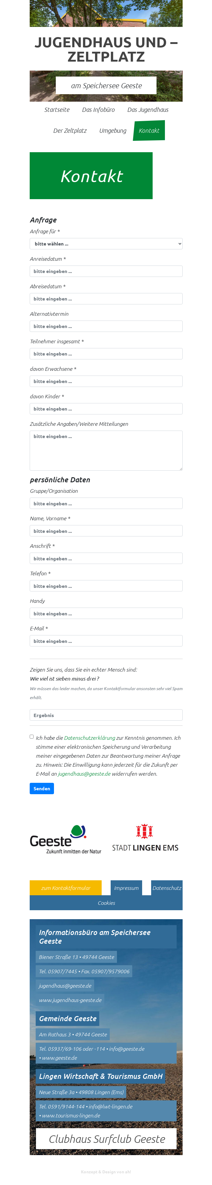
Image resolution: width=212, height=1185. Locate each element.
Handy (37, 600)
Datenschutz (166, 887)
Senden (42, 788)
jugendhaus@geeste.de (84, 773)
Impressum (126, 887)
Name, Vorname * (50, 518)
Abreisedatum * (47, 286)
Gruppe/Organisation (54, 490)
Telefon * (40, 573)
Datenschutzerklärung (89, 737)
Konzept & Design (106, 1171)
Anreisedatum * (47, 258)
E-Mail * (38, 628)
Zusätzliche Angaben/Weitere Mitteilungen (79, 423)
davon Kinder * (47, 396)
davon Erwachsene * (53, 368)
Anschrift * (42, 545)
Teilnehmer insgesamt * (56, 341)
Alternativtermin (49, 313)
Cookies (106, 902)
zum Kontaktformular (65, 887)
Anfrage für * (44, 231)
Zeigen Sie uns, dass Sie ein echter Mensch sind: (106, 684)
